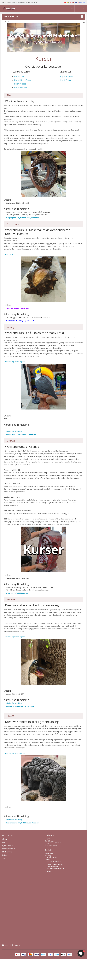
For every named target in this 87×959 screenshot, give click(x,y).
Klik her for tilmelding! (14, 431)
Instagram (17, 945)
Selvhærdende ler (8, 849)
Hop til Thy (19, 76)
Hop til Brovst (65, 80)
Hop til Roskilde (66, 76)
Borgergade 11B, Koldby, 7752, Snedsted (22, 218)
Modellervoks (7, 852)
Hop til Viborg (20, 84)
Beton (4, 855)
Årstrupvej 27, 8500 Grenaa (17, 593)
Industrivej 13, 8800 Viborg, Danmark (21, 434)
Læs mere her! (9, 254)
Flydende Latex (7, 845)
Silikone (5, 858)
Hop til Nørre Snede (22, 80)
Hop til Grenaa (20, 87)
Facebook (7, 945)
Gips (3, 842)
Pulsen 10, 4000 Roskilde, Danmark (20, 706)
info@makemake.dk (57, 868)
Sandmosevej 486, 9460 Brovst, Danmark (22, 823)
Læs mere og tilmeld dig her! (14, 362)
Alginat (4, 839)
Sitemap (48, 871)
